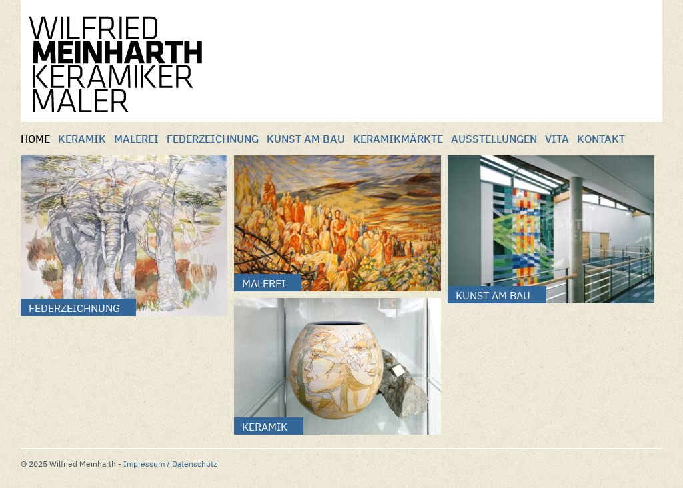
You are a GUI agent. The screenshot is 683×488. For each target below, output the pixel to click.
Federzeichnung (213, 139)
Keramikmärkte (398, 139)
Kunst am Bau (306, 139)
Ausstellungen (494, 139)
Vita (557, 139)
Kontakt (601, 139)
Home (35, 139)
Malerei (136, 139)
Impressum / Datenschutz (170, 464)
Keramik (82, 139)
